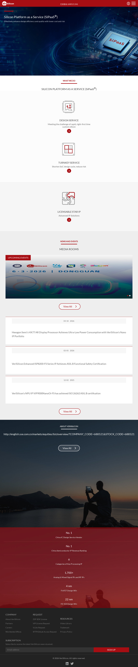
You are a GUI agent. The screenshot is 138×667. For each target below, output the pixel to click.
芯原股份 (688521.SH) (69, 4)
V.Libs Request (39, 627)
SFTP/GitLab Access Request (45, 632)
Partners (9, 623)
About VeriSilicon (13, 619)
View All (67, 306)
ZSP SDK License (40, 619)
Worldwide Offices (13, 632)
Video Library (66, 623)
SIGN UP (111, 649)
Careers (9, 627)
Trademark (64, 627)
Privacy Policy (66, 632)
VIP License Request (41, 623)
